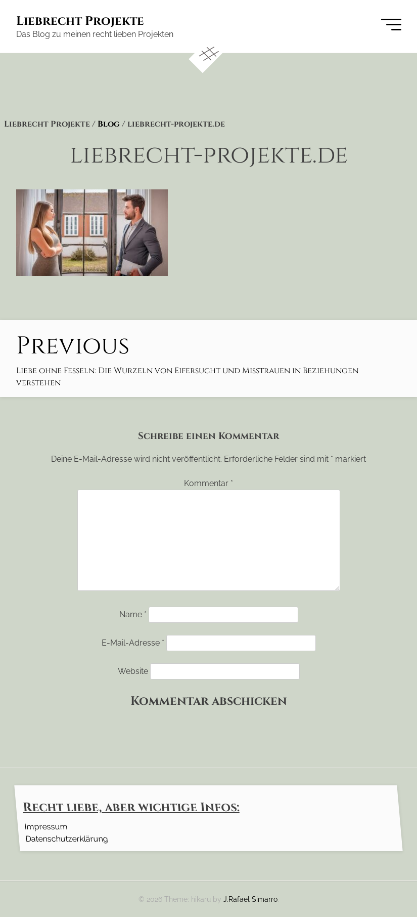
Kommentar (208, 483)
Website (133, 671)
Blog (109, 124)
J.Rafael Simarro (250, 899)
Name (133, 614)
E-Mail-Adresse (133, 643)
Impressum (46, 826)
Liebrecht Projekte (80, 21)
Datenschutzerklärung (66, 838)
